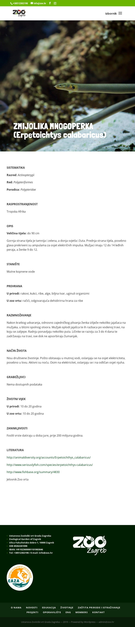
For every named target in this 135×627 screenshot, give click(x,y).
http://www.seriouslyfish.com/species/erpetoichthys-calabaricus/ (50, 465)
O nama (16, 607)
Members (81, 612)
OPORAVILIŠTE (52, 612)
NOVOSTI (31, 607)
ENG (68, 612)
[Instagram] (55, 3)
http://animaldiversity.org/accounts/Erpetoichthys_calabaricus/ (49, 457)
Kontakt (98, 612)
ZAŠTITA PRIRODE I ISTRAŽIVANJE (99, 607)
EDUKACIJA (49, 607)
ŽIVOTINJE (66, 607)
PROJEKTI (32, 612)
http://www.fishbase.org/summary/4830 (33, 472)
